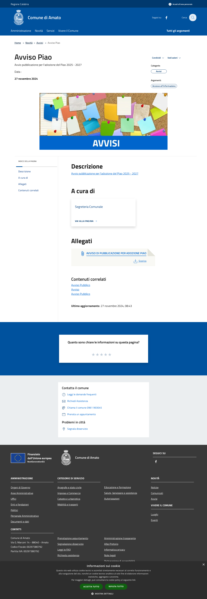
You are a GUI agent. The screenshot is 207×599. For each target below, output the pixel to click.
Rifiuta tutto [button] (116, 586)
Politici (14, 510)
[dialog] (103, 580)
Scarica (139, 261)
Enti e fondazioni (20, 504)
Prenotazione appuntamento (72, 538)
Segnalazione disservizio (70, 544)
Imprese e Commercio (69, 493)
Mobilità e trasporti (67, 504)
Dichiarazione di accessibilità (119, 561)
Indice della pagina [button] (27, 161)
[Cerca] (192, 17)
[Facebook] (164, 17)
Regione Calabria (20, 4)
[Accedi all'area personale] (180, 4)
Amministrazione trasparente (120, 538)
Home (18, 43)
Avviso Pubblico (80, 285)
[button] (104, 593)
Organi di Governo (20, 487)
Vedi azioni (175, 58)
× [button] (203, 564)
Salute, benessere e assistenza (120, 493)
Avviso (75, 289)
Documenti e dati (20, 521)
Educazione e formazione (117, 487)
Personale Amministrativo (25, 516)
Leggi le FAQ (64, 550)
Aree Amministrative (22, 493)
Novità (29, 43)
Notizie (155, 487)
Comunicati (157, 493)
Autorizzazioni (112, 499)
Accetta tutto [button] (91, 586)
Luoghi (154, 514)
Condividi (158, 58)
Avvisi (39, 43)
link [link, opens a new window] (133, 580)
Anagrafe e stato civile (69, 487)
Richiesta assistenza (68, 555)
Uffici (13, 499)
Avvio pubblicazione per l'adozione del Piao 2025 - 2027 (104, 173)
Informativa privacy (114, 550)
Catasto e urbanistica (68, 499)
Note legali (110, 555)
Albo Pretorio (111, 544)
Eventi (154, 520)
